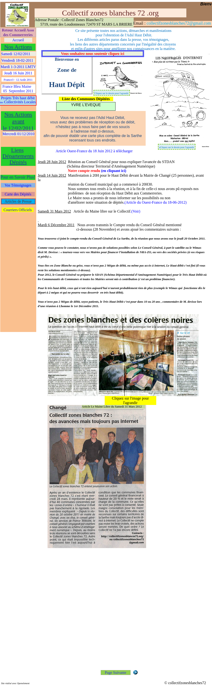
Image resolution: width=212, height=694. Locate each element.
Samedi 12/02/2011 (18, 54)
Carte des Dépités (18, 194)
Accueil (18, 40)
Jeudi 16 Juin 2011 (18, 73)
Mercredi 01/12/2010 (19, 134)
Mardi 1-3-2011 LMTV (18, 67)
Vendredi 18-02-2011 (18, 60)
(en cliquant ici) (113, 171)
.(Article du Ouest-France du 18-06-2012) (155, 202)
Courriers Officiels (18, 210)
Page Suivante (115, 673)
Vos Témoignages (18, 185)
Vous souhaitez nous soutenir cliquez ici (92, 54)
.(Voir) (135, 211)
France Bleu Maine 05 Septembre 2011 (18, 88)
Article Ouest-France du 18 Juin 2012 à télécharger (94, 151)
